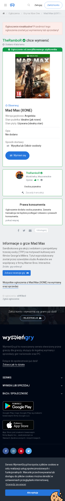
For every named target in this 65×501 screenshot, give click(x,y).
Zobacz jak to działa (14, 364)
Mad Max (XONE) (18, 110)
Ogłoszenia (14, 13)
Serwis (32, 377)
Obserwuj (12, 105)
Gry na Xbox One (31, 13)
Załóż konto (53, 5)
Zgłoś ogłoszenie (11, 299)
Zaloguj (38, 5)
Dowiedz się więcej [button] (16, 484)
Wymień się (18, 155)
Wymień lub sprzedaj (32, 385)
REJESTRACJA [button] (33, 318)
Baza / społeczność (32, 393)
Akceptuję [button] (32, 492)
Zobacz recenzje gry (17, 273)
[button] (18, 231)
